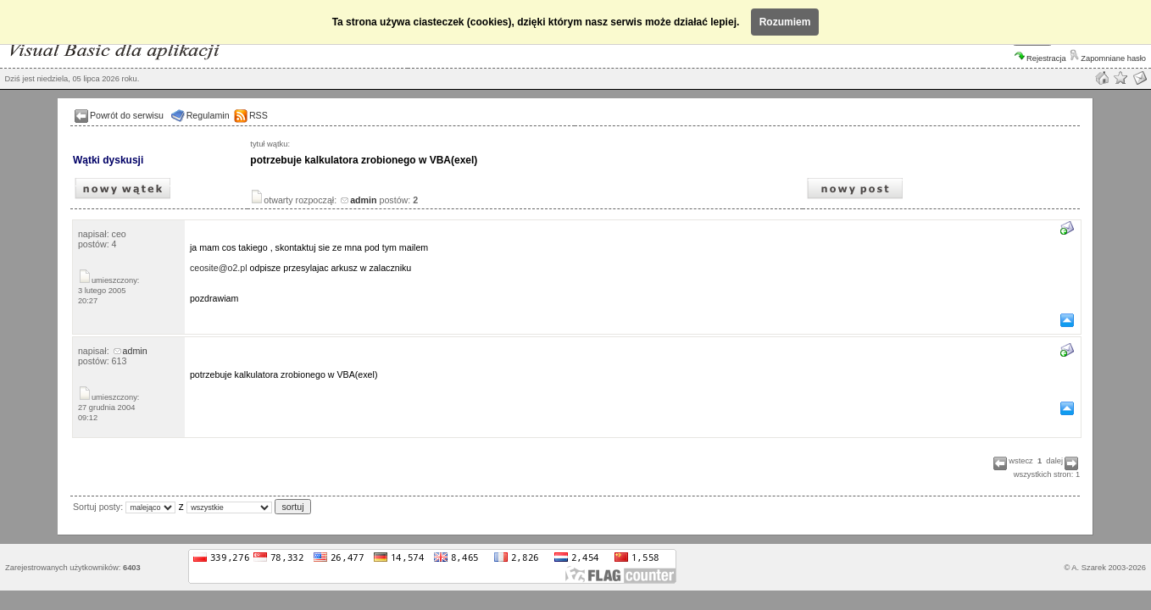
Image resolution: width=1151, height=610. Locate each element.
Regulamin (208, 115)
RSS (258, 115)
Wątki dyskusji (108, 160)
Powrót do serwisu (127, 115)
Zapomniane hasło (1108, 58)
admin (130, 351)
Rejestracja (1040, 58)
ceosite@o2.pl (218, 268)
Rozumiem (785, 22)
